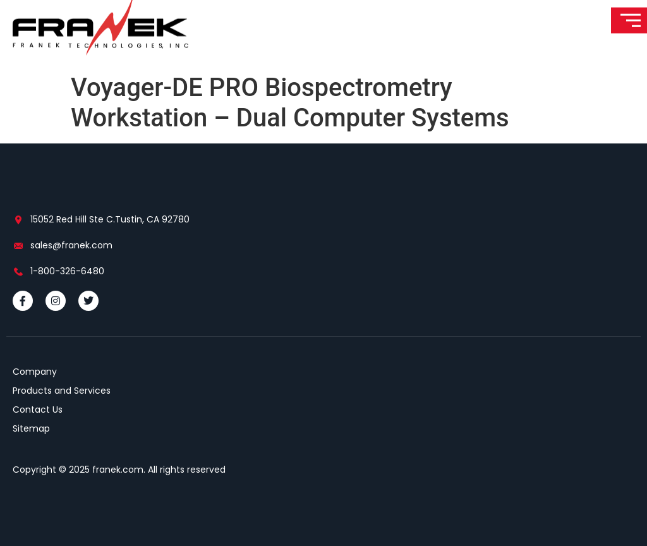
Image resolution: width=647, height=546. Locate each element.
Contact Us (38, 409)
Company (35, 371)
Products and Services (62, 390)
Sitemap (31, 428)
